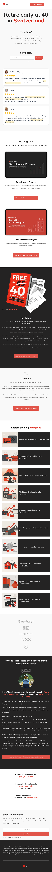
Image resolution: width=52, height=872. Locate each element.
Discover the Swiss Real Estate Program (26, 255)
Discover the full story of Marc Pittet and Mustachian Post (26, 757)
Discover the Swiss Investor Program (26, 198)
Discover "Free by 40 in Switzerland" (26, 356)
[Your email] (22, 58)
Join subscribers (37, 4)
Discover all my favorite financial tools (26, 408)
